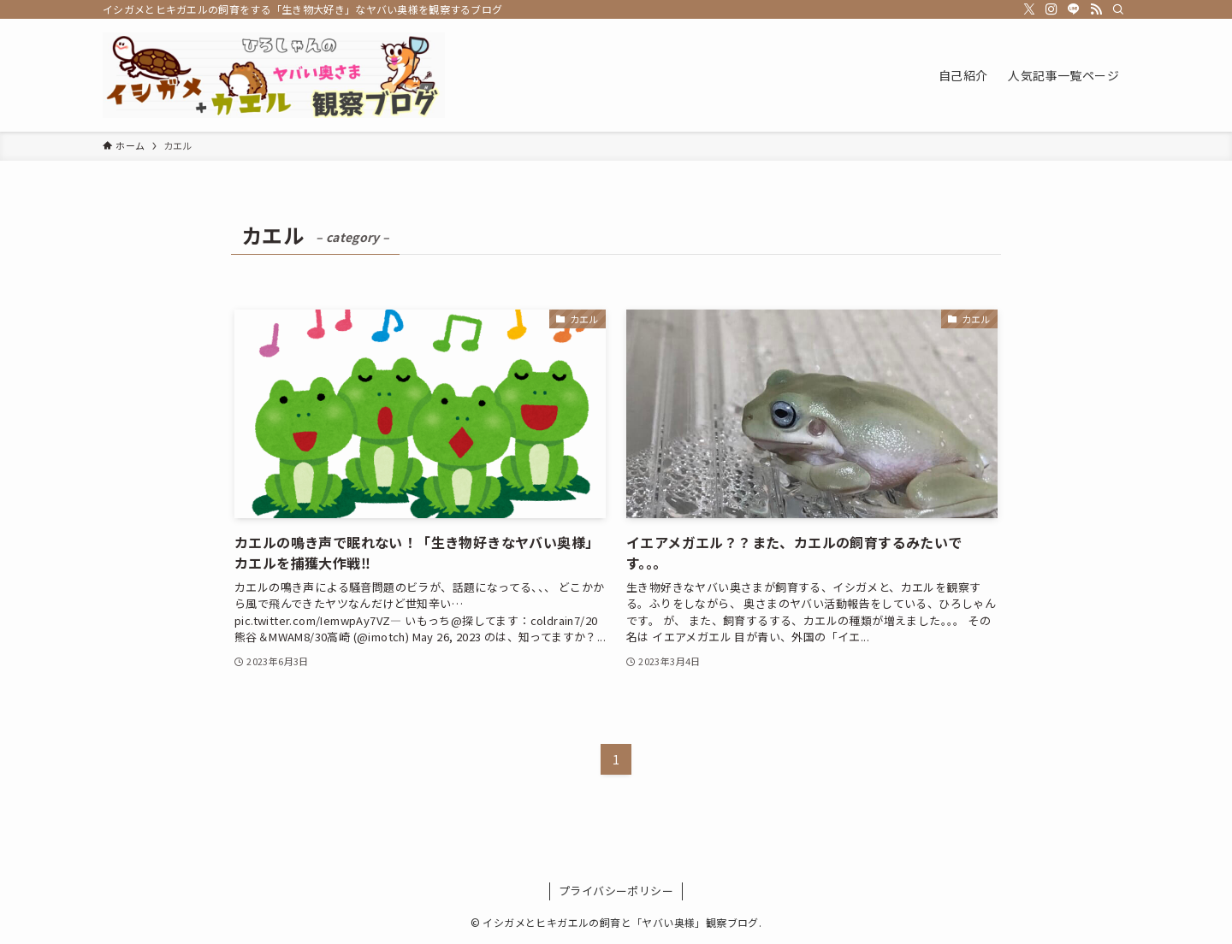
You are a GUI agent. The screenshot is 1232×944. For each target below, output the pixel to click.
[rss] (1096, 9)
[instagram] (1051, 9)
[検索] (1118, 9)
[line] (1074, 9)
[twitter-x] (1029, 9)
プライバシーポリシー (616, 890)
